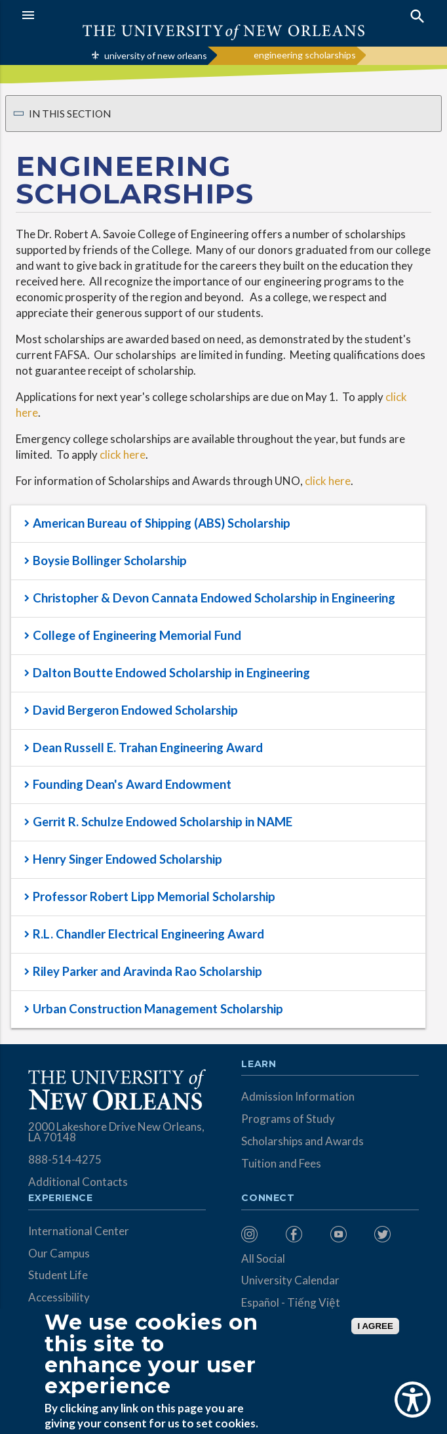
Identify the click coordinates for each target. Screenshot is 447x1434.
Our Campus (59, 1253)
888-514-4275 (65, 1159)
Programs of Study (288, 1119)
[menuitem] (260, 1234)
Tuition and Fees (281, 1163)
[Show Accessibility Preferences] (412, 1399)
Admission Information (298, 1096)
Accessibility (59, 1297)
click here (123, 454)
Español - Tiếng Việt (290, 1302)
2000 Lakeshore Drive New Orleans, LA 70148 (116, 1132)
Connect (268, 1198)
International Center (78, 1231)
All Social (263, 1258)
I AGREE (375, 1326)
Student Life (58, 1275)
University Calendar (290, 1280)
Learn (258, 1064)
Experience (60, 1198)
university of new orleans (155, 55)
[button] (119, 15)
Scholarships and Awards (302, 1141)
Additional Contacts (78, 1182)
